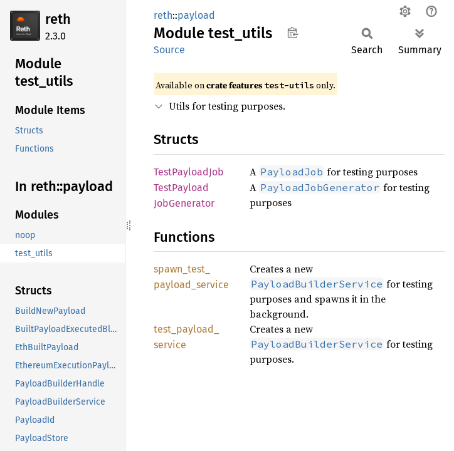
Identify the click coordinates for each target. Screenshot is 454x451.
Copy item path (292, 32)
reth (58, 19)
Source (169, 50)
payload (196, 15)
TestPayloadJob (189, 172)
